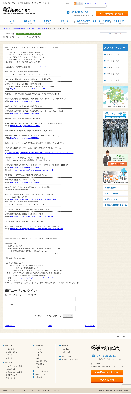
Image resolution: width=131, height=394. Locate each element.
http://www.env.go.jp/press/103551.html (25, 113)
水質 (37, 358)
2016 (108, 67)
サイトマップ (91, 3)
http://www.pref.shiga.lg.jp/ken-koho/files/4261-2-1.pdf (33, 278)
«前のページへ (10, 326)
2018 (108, 54)
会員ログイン (119, 22)
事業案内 (48, 22)
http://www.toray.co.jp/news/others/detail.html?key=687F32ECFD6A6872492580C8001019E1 (39, 153)
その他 (38, 349)
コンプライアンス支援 (14, 366)
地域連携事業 (11, 369)
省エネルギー (41, 367)
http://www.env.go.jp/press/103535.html (25, 101)
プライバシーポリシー (53, 390)
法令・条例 (65, 22)
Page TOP (120, 336)
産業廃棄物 (40, 364)
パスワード (10, 304)
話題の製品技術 (83, 22)
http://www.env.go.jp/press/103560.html (25, 138)
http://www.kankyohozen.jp (47, 67)
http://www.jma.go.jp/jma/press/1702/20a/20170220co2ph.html (33, 199)
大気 (37, 355)
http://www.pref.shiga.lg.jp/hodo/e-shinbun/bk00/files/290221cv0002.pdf (36, 229)
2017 (108, 61)
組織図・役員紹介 (12, 352)
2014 (108, 80)
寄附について (66, 356)
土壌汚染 (39, 352)
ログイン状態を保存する (49, 316)
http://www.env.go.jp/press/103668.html (25, 167)
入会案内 (65, 345)
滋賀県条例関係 (41, 361)
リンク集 (103, 3)
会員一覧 (9, 358)
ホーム (12, 22)
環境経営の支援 (11, 375)
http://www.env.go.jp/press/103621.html (25, 182)
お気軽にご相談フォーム (70, 359)
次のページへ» (90, 326)
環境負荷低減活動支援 (14, 372)
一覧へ (50, 326)
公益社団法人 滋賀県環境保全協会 (14, 28)
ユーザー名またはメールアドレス (20, 295)
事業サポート (11, 378)
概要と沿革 (10, 349)
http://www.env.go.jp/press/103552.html (25, 126)
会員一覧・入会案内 (101, 22)
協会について (30, 22)
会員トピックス (41, 374)
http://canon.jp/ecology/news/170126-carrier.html (28, 89)
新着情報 (38, 377)
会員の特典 (67, 352)
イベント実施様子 (41, 371)
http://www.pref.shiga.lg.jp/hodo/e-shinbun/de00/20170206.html (33, 216)
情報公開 (9, 355)
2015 (108, 74)
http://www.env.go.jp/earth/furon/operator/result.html (33, 170)
